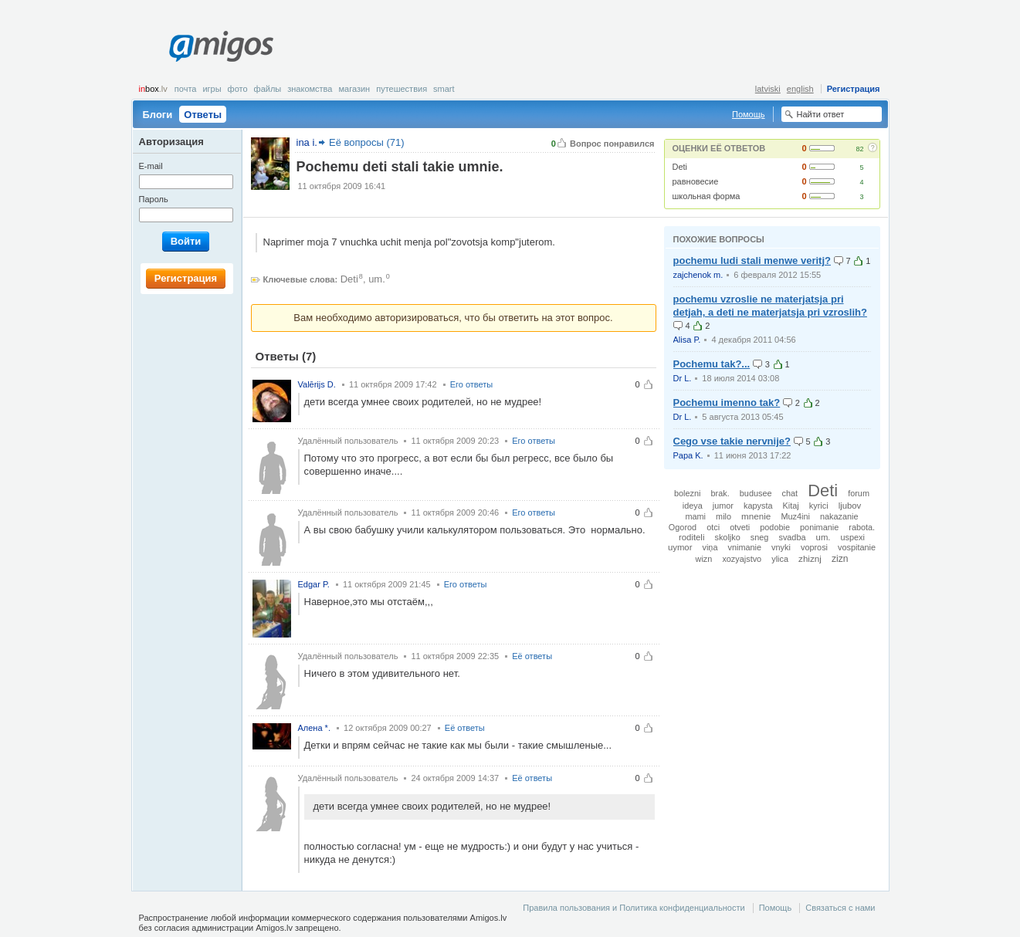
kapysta (758, 505)
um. (376, 279)
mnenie (756, 516)
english (800, 88)
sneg (760, 537)
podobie (775, 527)
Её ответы (532, 656)
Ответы (203, 114)
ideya (693, 505)
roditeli (691, 537)
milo (723, 516)
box (153, 88)
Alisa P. (687, 339)
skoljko (727, 537)
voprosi (814, 547)
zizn (840, 558)
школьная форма (706, 196)
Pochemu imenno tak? (727, 402)
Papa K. (688, 455)
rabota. (862, 527)
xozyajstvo (741, 558)
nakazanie (839, 516)
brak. (720, 493)
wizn (704, 558)
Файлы (268, 88)
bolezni (687, 493)
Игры (211, 88)
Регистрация (853, 88)
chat (790, 493)
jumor (723, 505)
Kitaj (791, 505)
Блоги (158, 114)
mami (695, 516)
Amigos (221, 46)
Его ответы (471, 384)
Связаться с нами (840, 907)
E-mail (151, 166)
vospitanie (857, 547)
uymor (680, 547)
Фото (238, 88)
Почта (186, 88)
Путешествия (401, 88)
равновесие (696, 181)
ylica (779, 558)
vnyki (781, 547)
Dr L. (682, 378)
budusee (756, 493)
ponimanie (819, 527)
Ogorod (682, 527)
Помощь (748, 114)
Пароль (153, 199)
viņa (709, 547)
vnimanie (745, 547)
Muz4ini (795, 516)
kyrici (819, 505)
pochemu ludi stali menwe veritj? (752, 260)
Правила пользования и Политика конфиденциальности (633, 907)
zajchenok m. (698, 274)
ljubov (850, 505)
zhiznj (810, 558)
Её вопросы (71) (367, 142)
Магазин (354, 88)
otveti (740, 527)
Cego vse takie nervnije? (732, 441)
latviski (768, 88)
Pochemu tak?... (712, 364)
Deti (680, 166)
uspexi (853, 537)
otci (713, 527)
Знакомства (309, 88)
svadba (791, 537)
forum (858, 493)
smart (444, 88)
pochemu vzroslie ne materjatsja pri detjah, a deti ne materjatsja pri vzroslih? (770, 305)
